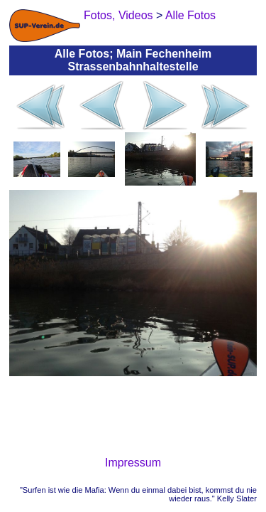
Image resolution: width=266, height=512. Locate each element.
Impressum (133, 463)
